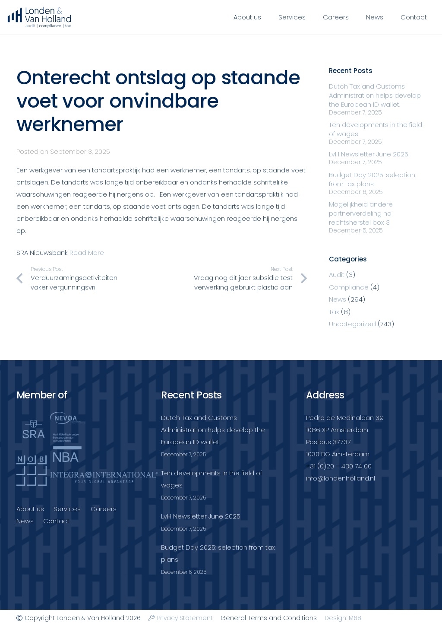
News (337, 299)
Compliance (349, 287)
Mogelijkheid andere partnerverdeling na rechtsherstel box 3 (361, 213)
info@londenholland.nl (340, 478)
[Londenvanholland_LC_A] (39, 17)
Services (67, 508)
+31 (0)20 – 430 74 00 (339, 466)
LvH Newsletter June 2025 (368, 154)
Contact (56, 520)
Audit (336, 274)
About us (30, 508)
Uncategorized (352, 323)
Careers (104, 508)
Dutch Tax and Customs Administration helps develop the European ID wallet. (375, 95)
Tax (334, 311)
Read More (86, 252)
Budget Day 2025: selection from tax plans (372, 179)
